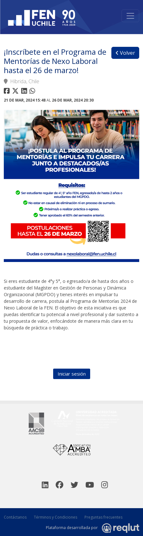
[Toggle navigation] (130, 15)
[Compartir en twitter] (16, 92)
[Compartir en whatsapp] (33, 92)
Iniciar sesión (72, 374)
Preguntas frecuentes (103, 517)
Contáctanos (15, 517)
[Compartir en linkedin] (25, 92)
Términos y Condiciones (55, 517)
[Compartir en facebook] (7, 92)
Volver (125, 52)
